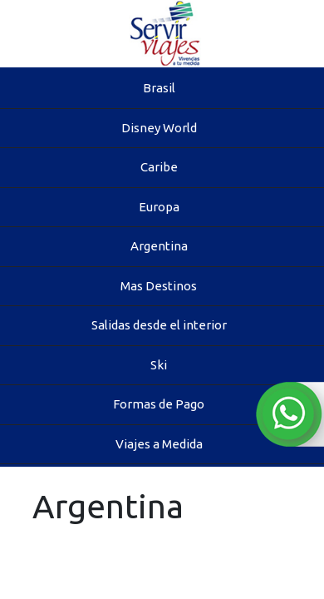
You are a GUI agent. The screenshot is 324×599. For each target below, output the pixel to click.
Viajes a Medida (159, 444)
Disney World (159, 128)
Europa (159, 207)
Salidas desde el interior (159, 325)
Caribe (159, 167)
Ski (158, 365)
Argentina (159, 246)
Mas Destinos (158, 286)
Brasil (159, 88)
